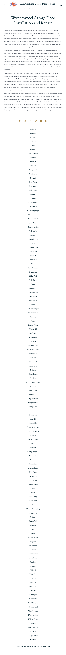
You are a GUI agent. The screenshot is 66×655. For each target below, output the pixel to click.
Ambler (33, 137)
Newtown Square (33, 468)
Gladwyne (33, 333)
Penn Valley (33, 496)
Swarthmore (33, 566)
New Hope (33, 472)
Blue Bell (33, 166)
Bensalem (33, 157)
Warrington (33, 594)
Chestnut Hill (33, 219)
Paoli (33, 492)
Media (33, 443)
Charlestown (33, 202)
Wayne (33, 590)
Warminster (33, 599)
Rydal (33, 529)
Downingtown (33, 247)
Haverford (33, 362)
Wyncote (33, 631)
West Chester (33, 603)
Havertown (33, 366)
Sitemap (33, 639)
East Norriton (33, 268)
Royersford (33, 521)
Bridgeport (33, 170)
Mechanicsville (33, 439)
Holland (33, 370)
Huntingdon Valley (33, 382)
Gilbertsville (33, 329)
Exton (33, 284)
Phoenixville (33, 500)
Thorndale (33, 574)
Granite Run (33, 345)
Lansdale (33, 411)
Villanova (33, 582)
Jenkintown (33, 390)
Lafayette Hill (33, 403)
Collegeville (33, 231)
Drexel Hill (33, 259)
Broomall (33, 178)
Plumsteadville (33, 505)
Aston (33, 145)
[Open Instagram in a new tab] (30, 120)
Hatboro (33, 358)
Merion (33, 447)
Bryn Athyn (33, 182)
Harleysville (33, 353)
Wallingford (33, 586)
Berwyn (33, 161)
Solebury (33, 550)
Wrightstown (33, 635)
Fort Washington (33, 309)
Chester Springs (33, 210)
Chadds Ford (33, 194)
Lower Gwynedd (33, 427)
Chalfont (33, 198)
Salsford (33, 533)
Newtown (33, 476)
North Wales (33, 484)
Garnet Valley (33, 325)
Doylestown (33, 251)
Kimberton (33, 394)
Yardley (33, 623)
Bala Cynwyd (33, 153)
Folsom (33, 304)
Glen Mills (33, 337)
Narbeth (33, 460)
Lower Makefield (33, 431)
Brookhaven (33, 174)
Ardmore (33, 141)
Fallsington (33, 288)
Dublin (33, 264)
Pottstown (33, 513)
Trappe (33, 578)
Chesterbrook (33, 215)
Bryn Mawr (33, 186)
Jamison (33, 386)
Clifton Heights (33, 227)
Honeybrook (33, 374)
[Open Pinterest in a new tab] (35, 120)
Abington (33, 133)
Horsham (33, 378)
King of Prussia (33, 398)
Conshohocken (33, 239)
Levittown (33, 415)
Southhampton (33, 554)
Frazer (33, 321)
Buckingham (33, 190)
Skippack (33, 541)
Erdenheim (33, 280)
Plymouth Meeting (33, 509)
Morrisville (33, 456)
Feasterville (33, 296)
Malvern (33, 435)
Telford (33, 570)
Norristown (33, 480)
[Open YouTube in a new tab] (41, 120)
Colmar (33, 235)
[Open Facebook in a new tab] (19, 120)
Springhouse (33, 558)
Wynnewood (33, 607)
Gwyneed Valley (33, 349)
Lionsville (33, 423)
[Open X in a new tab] (25, 120)
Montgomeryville (33, 451)
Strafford (33, 562)
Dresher (33, 255)
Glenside (33, 341)
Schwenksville (33, 537)
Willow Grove (33, 619)
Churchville (33, 223)
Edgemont (33, 272)
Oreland (33, 488)
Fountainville (33, 313)
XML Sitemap (33, 627)
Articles (33, 129)
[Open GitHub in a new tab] (46, 120)
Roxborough (33, 525)
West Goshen (33, 611)
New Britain (33, 464)
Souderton (33, 545)
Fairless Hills (33, 292)
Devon (33, 243)
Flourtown (33, 300)
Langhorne (33, 407)
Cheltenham (33, 206)
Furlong (33, 317)
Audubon (33, 149)
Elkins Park (33, 276)
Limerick (33, 419)
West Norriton (33, 615)
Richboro (33, 517)
